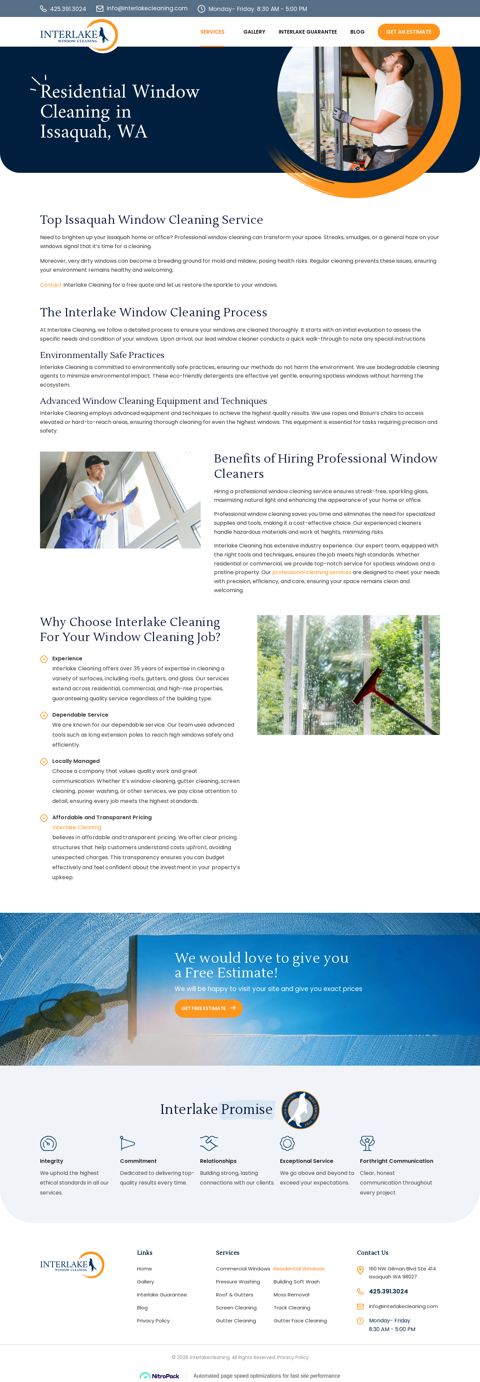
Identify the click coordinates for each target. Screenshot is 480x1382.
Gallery (254, 31)
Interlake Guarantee (308, 31)
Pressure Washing (238, 1281)
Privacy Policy (153, 1320)
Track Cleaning (292, 1307)
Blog (357, 31)
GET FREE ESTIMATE (208, 1008)
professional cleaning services (311, 572)
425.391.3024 (68, 9)
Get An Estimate (408, 31)
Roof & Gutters (234, 1294)
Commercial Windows (243, 1268)
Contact (51, 285)
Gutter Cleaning (236, 1320)
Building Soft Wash (297, 1281)
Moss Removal (291, 1294)
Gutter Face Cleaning (300, 1320)
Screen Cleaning (236, 1307)
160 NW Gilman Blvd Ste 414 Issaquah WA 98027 (402, 1272)
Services (212, 31)
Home (144, 1268)
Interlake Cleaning (76, 827)
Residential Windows (299, 1268)
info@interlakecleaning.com (147, 8)
